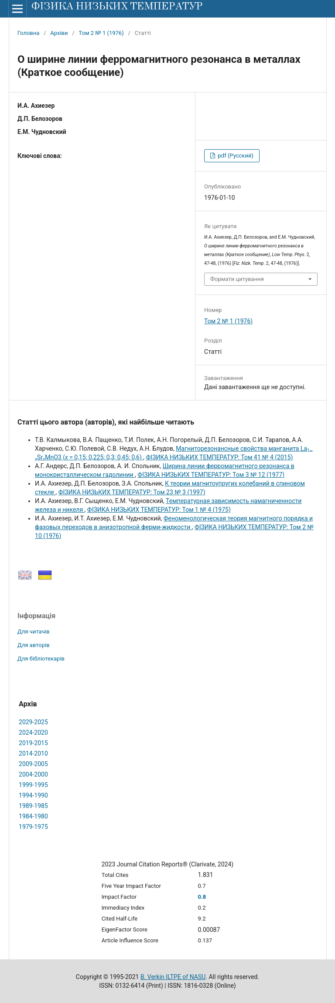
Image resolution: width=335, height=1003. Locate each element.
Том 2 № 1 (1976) (101, 33)
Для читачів (33, 631)
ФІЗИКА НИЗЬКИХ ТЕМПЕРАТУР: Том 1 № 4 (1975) (159, 509)
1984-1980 (33, 816)
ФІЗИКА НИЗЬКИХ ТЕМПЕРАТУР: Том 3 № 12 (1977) (210, 474)
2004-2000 (33, 774)
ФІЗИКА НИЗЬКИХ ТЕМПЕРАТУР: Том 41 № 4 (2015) (219, 457)
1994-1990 (33, 795)
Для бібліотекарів (41, 658)
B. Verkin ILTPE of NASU (172, 976)
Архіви (59, 33)
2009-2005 (33, 763)
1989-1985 (33, 805)
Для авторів (33, 645)
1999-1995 (33, 784)
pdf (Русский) (234, 155)
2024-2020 (33, 732)
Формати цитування (237, 279)
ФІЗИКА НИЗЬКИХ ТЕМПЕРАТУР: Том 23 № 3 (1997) (131, 492)
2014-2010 (33, 753)
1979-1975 (33, 826)
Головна (28, 33)
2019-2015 (33, 742)
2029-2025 (33, 722)
